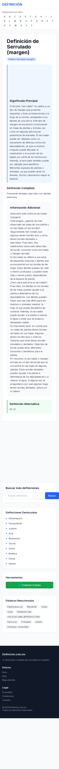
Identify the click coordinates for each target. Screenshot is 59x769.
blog (4, 676)
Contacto (6, 700)
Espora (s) (12, 622)
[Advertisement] (30, 83)
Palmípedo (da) (24, 612)
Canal (10, 612)
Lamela (38, 622)
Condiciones (8, 696)
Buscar (52, 495)
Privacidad (7, 692)
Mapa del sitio (8, 680)
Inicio (4, 672)
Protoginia (26, 622)
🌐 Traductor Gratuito (29, 585)
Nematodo (32, 607)
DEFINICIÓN (12, 4)
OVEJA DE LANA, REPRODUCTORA (23, 617)
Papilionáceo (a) (15, 607)
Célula (44, 607)
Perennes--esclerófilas (18, 627)
